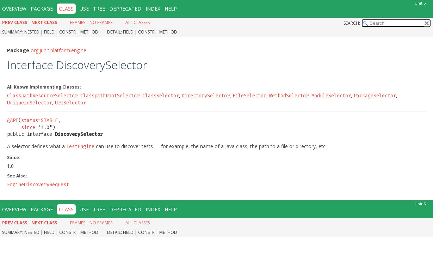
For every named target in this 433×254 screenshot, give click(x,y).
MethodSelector (289, 94)
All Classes (137, 22)
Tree (99, 8)
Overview (14, 8)
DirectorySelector (206, 94)
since (28, 125)
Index (153, 8)
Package (42, 8)
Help (171, 8)
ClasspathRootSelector (110, 94)
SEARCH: (352, 23)
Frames (77, 22)
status (29, 118)
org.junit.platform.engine (58, 48)
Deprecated (125, 8)
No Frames (100, 22)
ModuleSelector (331, 94)
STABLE (49, 118)
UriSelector (70, 101)
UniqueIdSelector (29, 101)
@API (12, 118)
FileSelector (249, 94)
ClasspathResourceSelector (42, 94)
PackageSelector (375, 94)
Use (84, 8)
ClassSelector (160, 94)
